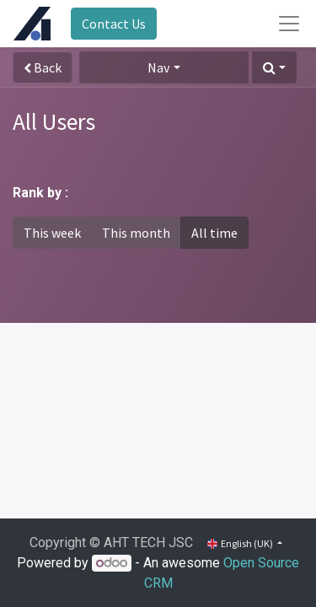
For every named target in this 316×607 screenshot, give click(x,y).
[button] (274, 67)
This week (52, 232)
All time (214, 232)
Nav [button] (158, 67)
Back (43, 67)
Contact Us (114, 23)
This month (136, 232)
